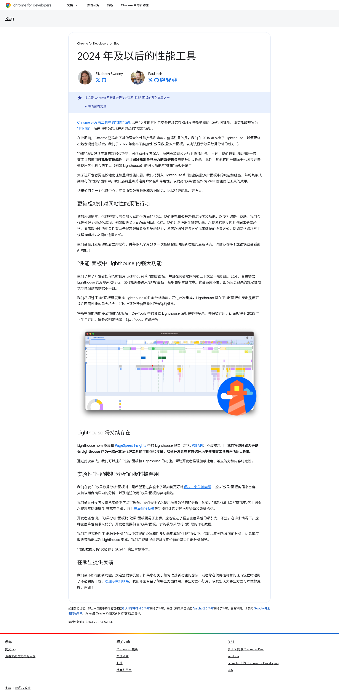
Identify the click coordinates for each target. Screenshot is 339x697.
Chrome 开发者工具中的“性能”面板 (104, 122)
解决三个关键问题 (197, 487)
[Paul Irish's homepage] (174, 81)
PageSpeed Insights (130, 445)
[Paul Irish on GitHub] (156, 81)
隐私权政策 (22, 688)
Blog (9, 18)
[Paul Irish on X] (150, 81)
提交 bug (11, 649)
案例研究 (93, 5)
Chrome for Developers (92, 43)
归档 (120, 663)
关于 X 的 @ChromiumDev (246, 649)
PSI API (197, 445)
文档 (70, 5)
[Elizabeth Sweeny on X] (98, 81)
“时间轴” (83, 128)
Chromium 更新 (127, 649)
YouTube (233, 656)
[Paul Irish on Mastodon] (162, 81)
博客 (110, 5)
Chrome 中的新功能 (135, 5)
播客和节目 (124, 670)
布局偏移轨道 (144, 509)
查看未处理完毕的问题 (20, 656)
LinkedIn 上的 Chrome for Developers (253, 663)
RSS (230, 670)
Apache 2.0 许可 (203, 608)
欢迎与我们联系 (117, 581)
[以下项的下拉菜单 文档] (78, 5)
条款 (8, 688)
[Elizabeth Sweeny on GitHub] (104, 81)
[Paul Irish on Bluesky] (168, 81)
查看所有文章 (97, 106)
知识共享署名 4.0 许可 (136, 608)
